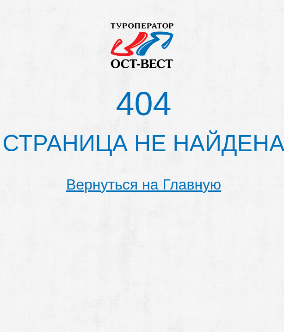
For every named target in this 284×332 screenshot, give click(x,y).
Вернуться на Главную (143, 184)
